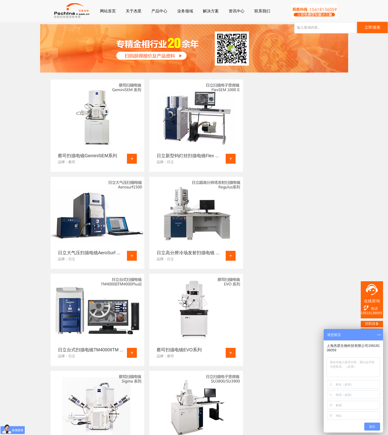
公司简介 (141, 395)
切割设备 (372, 324)
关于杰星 (134, 11)
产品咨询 (171, 402)
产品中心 (159, 11)
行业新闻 (83, 408)
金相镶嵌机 (55, 402)
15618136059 (371, 313)
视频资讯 (83, 415)
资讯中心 (236, 11)
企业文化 (141, 402)
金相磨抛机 (55, 408)
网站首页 (108, 11)
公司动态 (83, 402)
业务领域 (185, 11)
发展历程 (141, 408)
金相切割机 (55, 395)
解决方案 (211, 11)
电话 (370, 308)
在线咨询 (372, 301)
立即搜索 (372, 28)
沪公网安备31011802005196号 (208, 429)
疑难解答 (83, 395)
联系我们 (262, 11)
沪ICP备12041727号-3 (159, 429)
